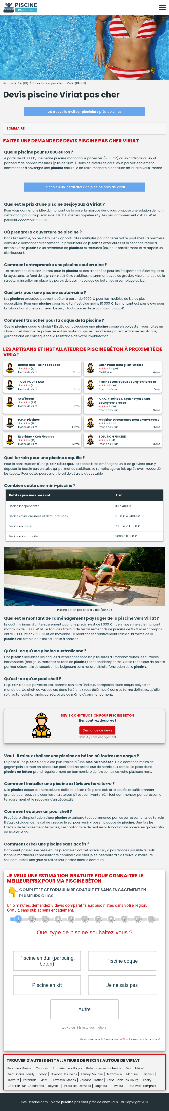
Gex (128, 1068)
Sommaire (15, 128)
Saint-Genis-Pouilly (20, 1074)
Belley (43, 1074)
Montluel (132, 1074)
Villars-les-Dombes (77, 1086)
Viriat (44, 1080)
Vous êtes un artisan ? (150, 1039)
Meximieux (114, 1074)
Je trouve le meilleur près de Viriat (84, 111)
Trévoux (13, 1080)
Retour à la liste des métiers (84, 1027)
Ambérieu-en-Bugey (67, 1068)
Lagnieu (148, 1074)
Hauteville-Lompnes (142, 1086)
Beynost (54, 1086)
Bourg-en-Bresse (19, 1068)
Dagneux (101, 1086)
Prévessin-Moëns (64, 1080)
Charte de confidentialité (91, 1039)
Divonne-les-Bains (64, 1074)
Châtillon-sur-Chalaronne (25, 1086)
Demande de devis (97, 730)
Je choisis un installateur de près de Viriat (84, 187)
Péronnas (29, 1080)
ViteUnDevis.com (130, 1039)
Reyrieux (118, 1086)
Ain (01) (23, 83)
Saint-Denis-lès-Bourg (122, 1080)
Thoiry (147, 1080)
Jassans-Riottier (91, 1080)
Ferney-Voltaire (92, 1074)
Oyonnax (42, 1068)
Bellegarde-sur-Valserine (103, 1068)
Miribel (139, 1068)
